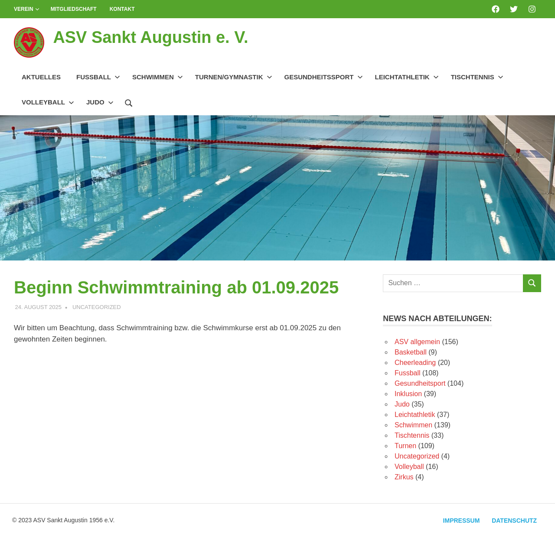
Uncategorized (96, 307)
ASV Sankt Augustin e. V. (150, 37)
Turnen (405, 445)
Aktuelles (41, 77)
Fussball (98, 77)
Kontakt (122, 9)
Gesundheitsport (420, 383)
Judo (100, 102)
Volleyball (48, 102)
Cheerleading (415, 362)
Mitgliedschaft (74, 9)
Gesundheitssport (323, 77)
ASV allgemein (417, 341)
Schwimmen (157, 77)
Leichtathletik (407, 77)
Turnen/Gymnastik (233, 77)
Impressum (461, 520)
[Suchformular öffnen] (129, 102)
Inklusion (408, 393)
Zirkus (404, 477)
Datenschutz (514, 520)
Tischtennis (477, 77)
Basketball (411, 352)
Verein (26, 9)
